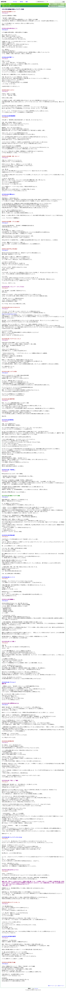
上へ (56, 985)
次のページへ (61, 985)
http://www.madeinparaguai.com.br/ (9, 314)
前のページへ (51, 985)
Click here (36, 988)
